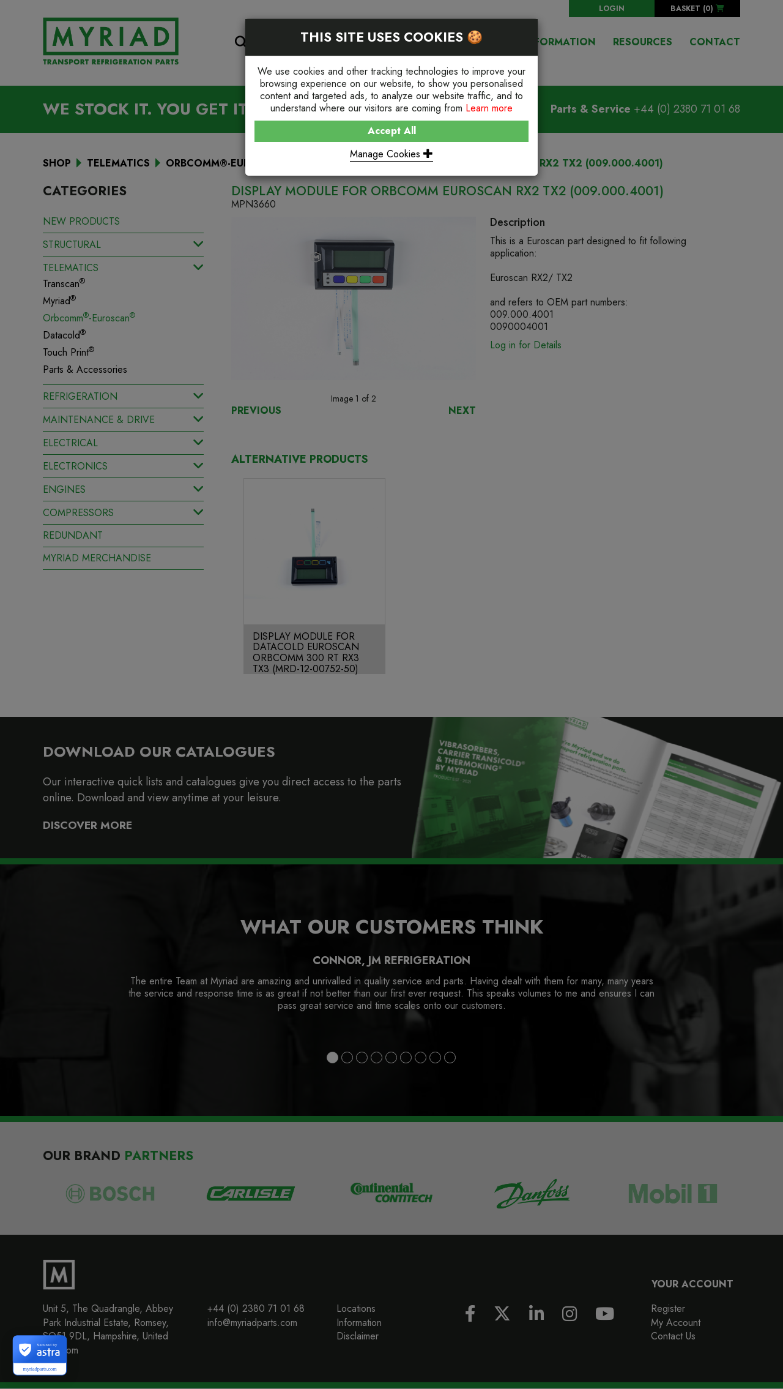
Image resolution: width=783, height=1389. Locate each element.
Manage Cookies (391, 154)
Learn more (489, 108)
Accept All (392, 131)
